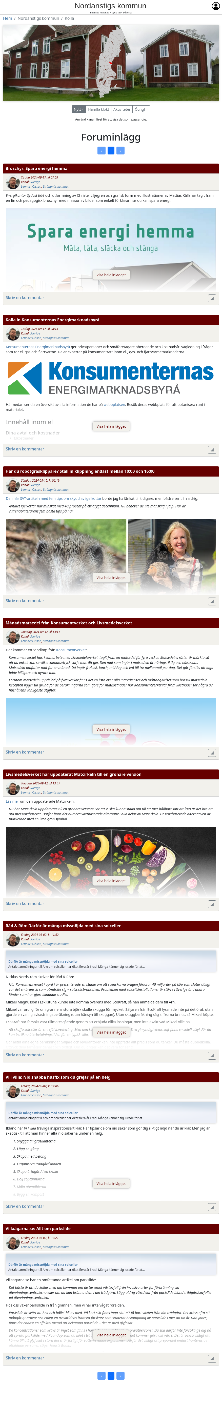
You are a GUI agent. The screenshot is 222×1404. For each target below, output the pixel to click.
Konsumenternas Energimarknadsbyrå (38, 346)
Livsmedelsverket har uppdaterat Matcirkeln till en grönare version (74, 774)
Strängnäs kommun (56, 186)
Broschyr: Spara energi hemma (36, 168)
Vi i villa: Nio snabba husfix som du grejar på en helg (58, 1077)
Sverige (35, 182)
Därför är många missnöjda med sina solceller (43, 961)
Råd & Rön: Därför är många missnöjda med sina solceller (63, 925)
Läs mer (12, 801)
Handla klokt (98, 109)
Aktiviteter (122, 109)
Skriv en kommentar (25, 297)
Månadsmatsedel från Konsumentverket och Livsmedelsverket (69, 623)
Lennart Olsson (31, 186)
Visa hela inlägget (111, 274)
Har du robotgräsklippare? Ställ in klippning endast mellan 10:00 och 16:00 (80, 471)
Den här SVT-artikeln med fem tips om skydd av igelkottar (53, 498)
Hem (7, 18)
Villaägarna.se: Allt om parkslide (38, 1228)
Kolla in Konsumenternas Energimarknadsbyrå (52, 320)
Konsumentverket (71, 649)
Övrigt (140, 109)
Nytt (77, 109)
